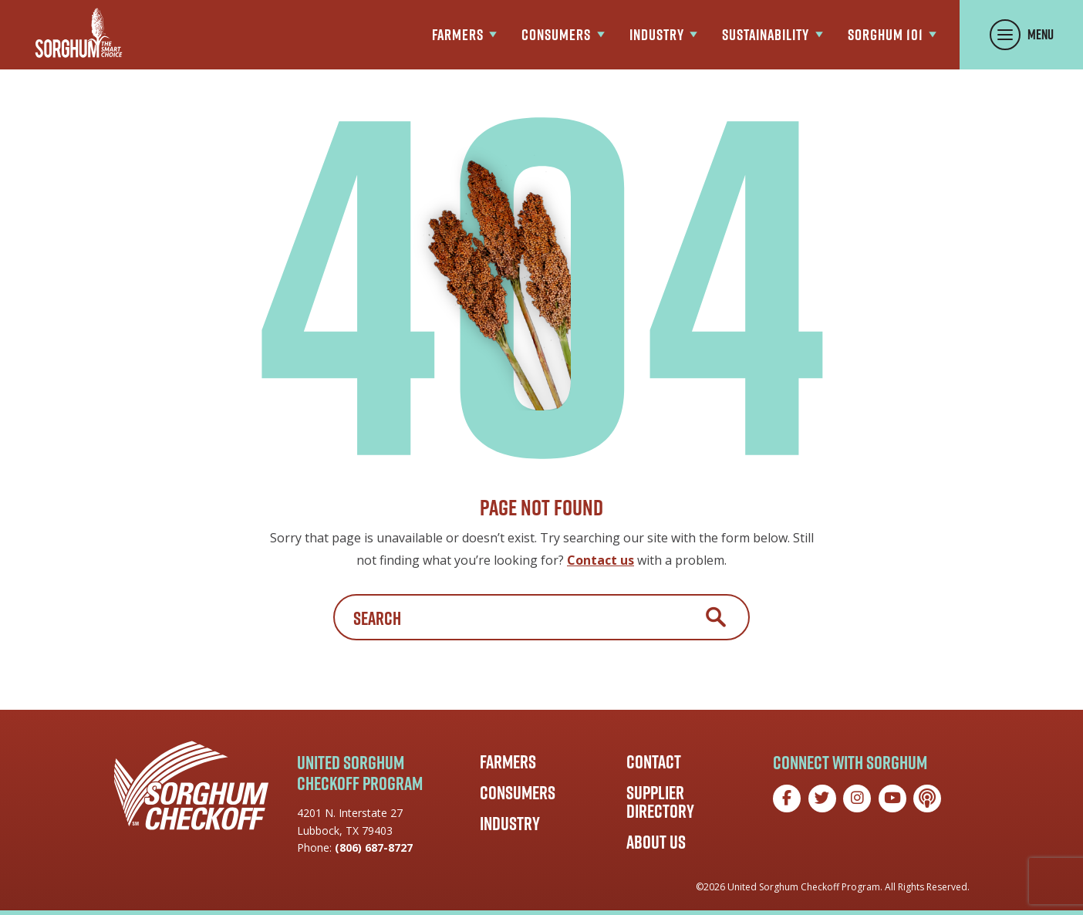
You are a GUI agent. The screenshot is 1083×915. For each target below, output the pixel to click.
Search (716, 617)
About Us (656, 842)
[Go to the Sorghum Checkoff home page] (79, 33)
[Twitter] (822, 798)
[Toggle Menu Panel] (1021, 34)
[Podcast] (927, 798)
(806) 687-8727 (374, 847)
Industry (510, 823)
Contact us (600, 560)
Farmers (508, 761)
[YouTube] (892, 798)
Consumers (517, 792)
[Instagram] (857, 798)
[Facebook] (787, 798)
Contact (653, 761)
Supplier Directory (660, 801)
